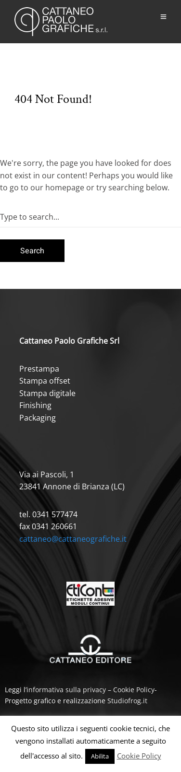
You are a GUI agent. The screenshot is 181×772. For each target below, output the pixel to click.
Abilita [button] (100, 756)
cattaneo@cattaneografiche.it (73, 539)
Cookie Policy (134, 689)
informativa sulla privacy (66, 689)
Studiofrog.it (127, 700)
